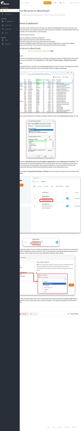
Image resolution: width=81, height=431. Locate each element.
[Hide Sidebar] (16, 2)
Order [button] (47, 3)
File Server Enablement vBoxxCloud (48, 54)
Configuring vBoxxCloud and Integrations (51, 15)
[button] (55, 3)
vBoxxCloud (36, 15)
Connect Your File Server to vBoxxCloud (35, 16)
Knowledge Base (27, 15)
